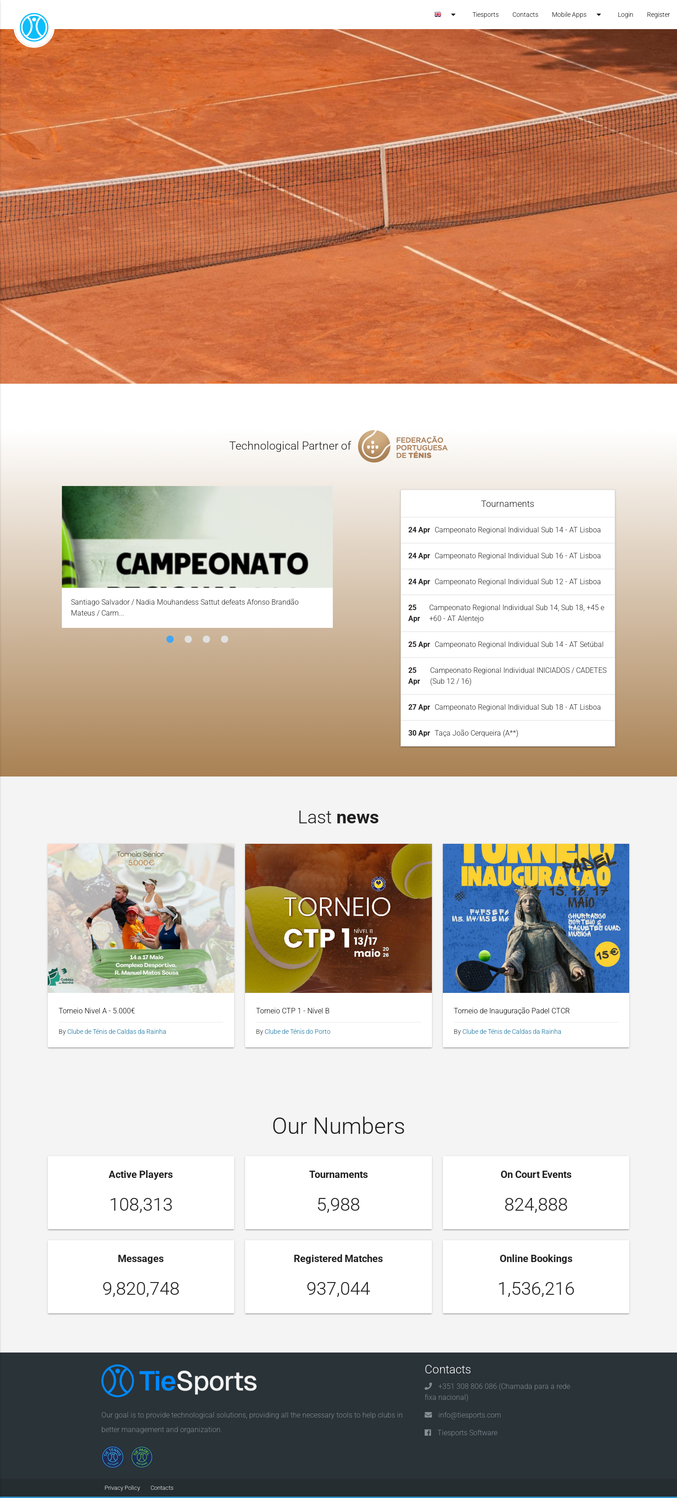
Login (625, 14)
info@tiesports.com (469, 1415)
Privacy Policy (122, 1487)
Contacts (525, 14)
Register (658, 14)
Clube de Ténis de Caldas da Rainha (116, 1031)
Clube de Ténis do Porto (298, 1031)
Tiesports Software (467, 1432)
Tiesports (485, 14)
